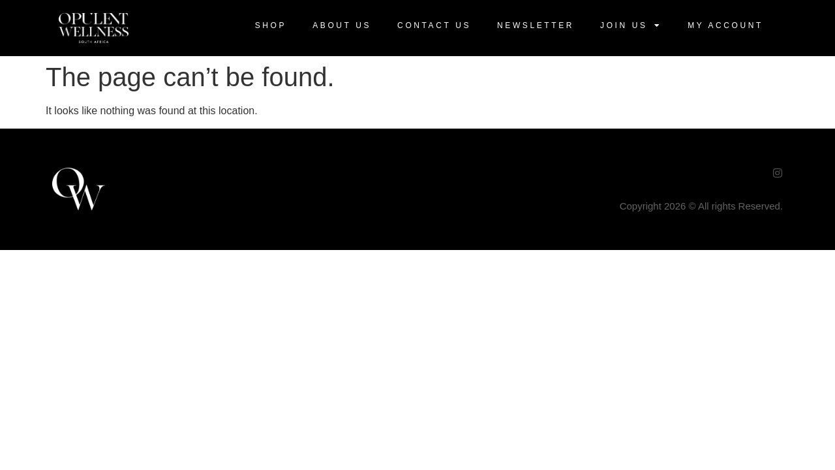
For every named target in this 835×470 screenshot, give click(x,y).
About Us (341, 25)
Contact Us (434, 25)
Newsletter (535, 25)
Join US (630, 25)
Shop (270, 25)
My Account (725, 25)
